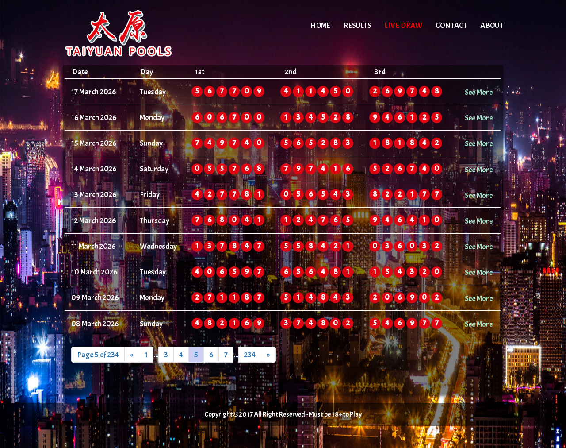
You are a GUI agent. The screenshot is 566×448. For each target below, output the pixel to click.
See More (479, 92)
